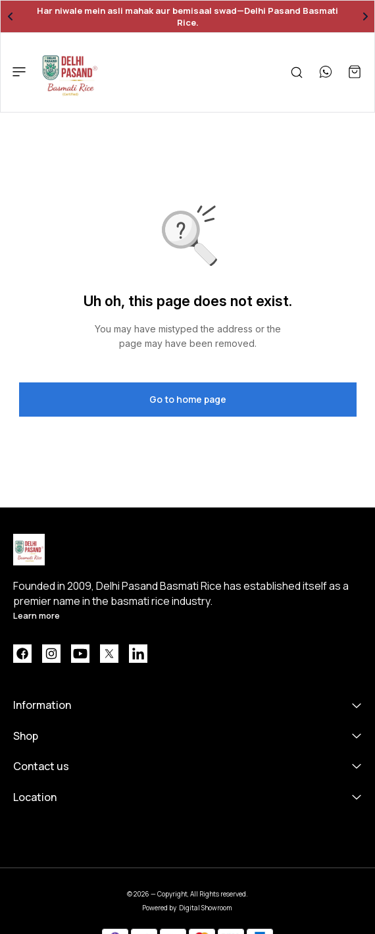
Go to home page (187, 399)
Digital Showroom (205, 907)
